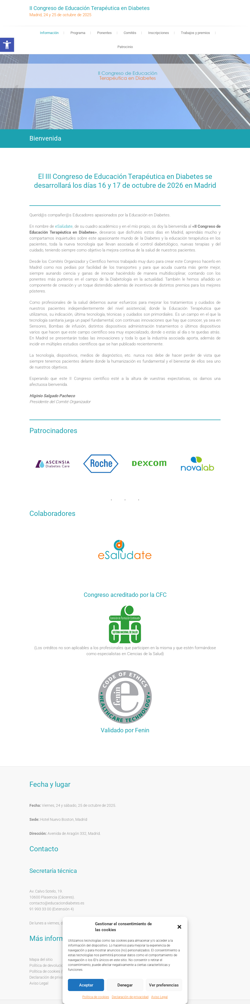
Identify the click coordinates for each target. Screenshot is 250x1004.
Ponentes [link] (104, 33)
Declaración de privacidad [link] (130, 997)
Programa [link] (77, 33)
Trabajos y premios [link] (195, 33)
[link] (7, 45)
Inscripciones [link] (158, 33)
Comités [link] (130, 33)
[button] (179, 927)
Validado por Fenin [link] (125, 730)
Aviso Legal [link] (159, 997)
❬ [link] (15, 94)
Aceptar (86, 985)
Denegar (125, 985)
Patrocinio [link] (125, 47)
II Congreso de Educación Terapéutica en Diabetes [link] (89, 8)
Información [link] (49, 33)
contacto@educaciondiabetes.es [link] (56, 903)
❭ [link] (235, 94)
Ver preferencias (164, 985)
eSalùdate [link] (64, 226)
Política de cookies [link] (95, 997)
